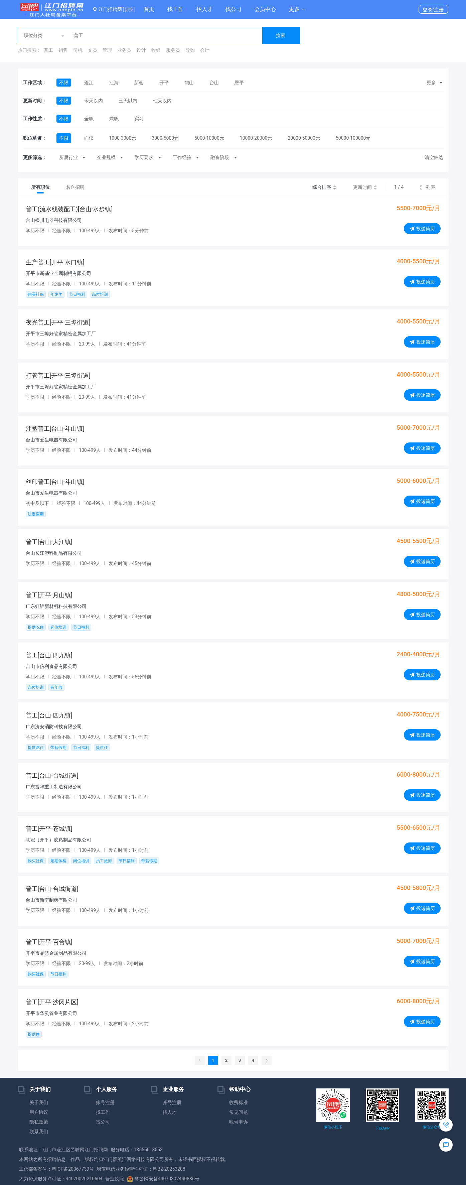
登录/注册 (433, 9)
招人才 (204, 9)
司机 (78, 50)
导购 (190, 50)
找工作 (175, 9)
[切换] (129, 9)
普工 (48, 50)
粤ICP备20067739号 (73, 1169)
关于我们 (38, 1102)
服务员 (173, 50)
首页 (149, 9)
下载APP (382, 1128)
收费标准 (238, 1102)
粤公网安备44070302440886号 (163, 1178)
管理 (107, 50)
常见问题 (238, 1112)
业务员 (124, 50)
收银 (156, 50)
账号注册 (105, 1102)
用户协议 (38, 1112)
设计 (141, 50)
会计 (204, 50)
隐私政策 (38, 1122)
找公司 (233, 9)
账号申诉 (238, 1122)
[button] (297, 9)
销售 (63, 50)
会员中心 (265, 9)
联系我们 (38, 1131)
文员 (92, 50)
